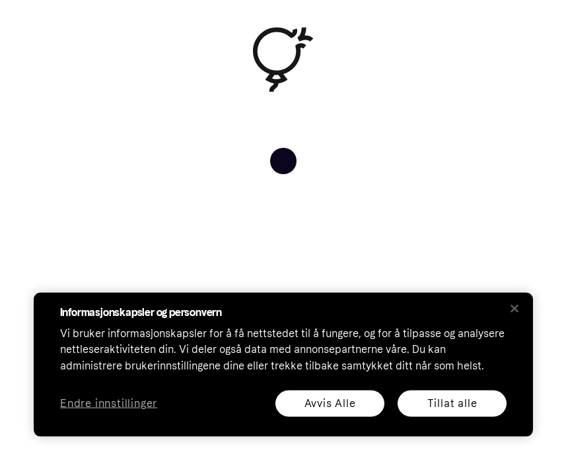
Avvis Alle (329, 402)
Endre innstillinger (108, 403)
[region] (283, 364)
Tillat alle (452, 402)
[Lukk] (514, 308)
